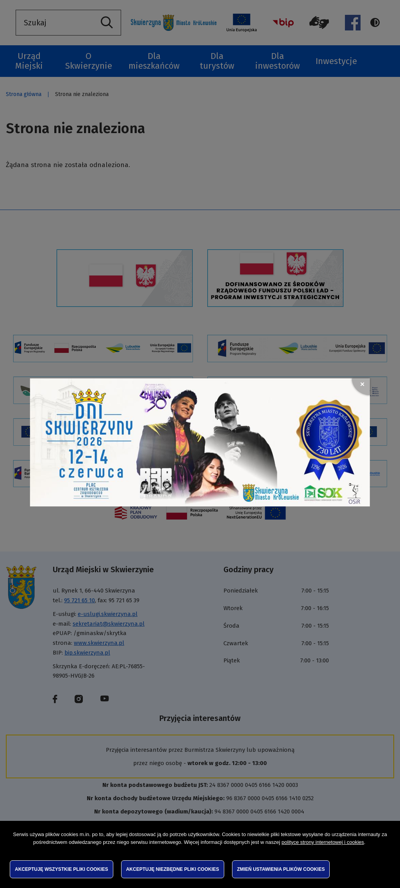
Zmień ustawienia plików (281, 869)
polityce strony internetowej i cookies (323, 842)
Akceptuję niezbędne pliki (172, 869)
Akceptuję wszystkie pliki (61, 869)
